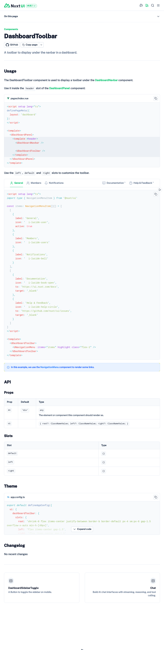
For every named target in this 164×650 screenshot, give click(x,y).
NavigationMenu (49, 367)
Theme (10, 486)
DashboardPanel (59, 88)
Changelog (14, 545)
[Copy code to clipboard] (155, 98)
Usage (10, 71)
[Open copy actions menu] (41, 45)
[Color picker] (147, 5)
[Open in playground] (159, 189)
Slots (8, 436)
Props (8, 393)
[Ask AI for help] (141, 5)
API (7, 382)
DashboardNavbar (106, 80)
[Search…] (152, 5)
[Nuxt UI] (14, 5)
